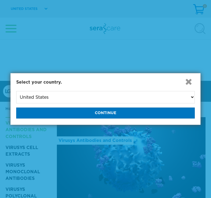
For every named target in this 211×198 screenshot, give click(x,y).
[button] (188, 81)
